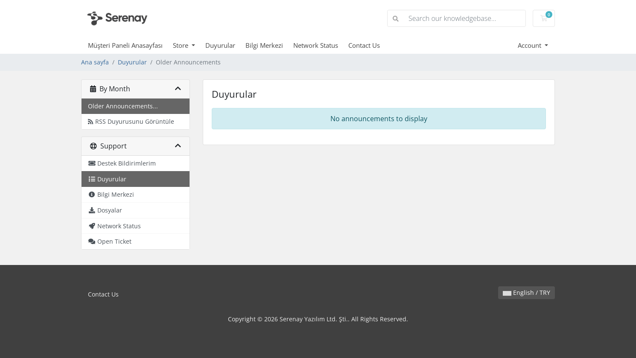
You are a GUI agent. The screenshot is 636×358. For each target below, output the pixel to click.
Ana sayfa (95, 62)
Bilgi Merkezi (264, 45)
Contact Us (364, 45)
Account (530, 45)
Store (181, 45)
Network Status (315, 45)
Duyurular (220, 45)
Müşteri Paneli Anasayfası (125, 45)
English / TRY (526, 292)
